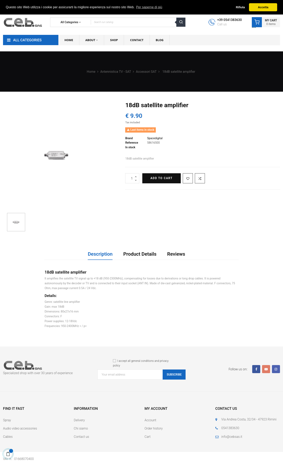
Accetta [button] (263, 7)
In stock (130, 147)
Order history (154, 428)
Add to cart (161, 178)
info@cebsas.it (231, 437)
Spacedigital (155, 138)
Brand (129, 138)
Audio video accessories (20, 428)
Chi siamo (81, 428)
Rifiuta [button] (240, 7)
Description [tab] (100, 254)
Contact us (81, 437)
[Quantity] (132, 178)
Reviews (176, 254)
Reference (131, 142)
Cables (8, 437)
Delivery (79, 420)
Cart (148, 437)
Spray (7, 420)
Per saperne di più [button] (149, 7)
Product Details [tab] (139, 254)
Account (150, 420)
